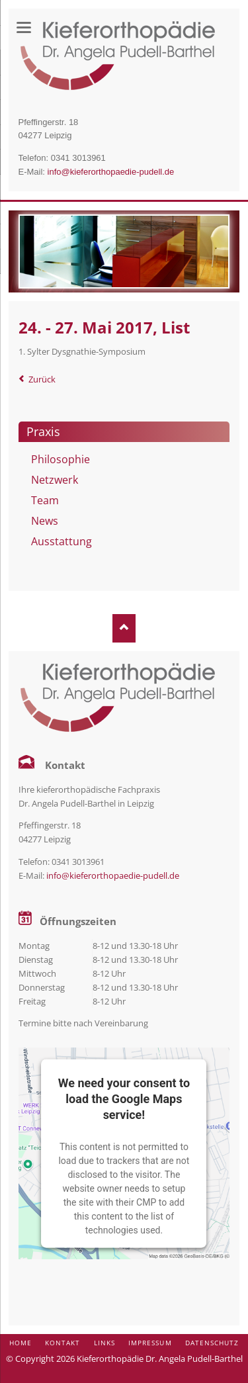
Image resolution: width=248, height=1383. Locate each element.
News (44, 520)
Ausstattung (61, 541)
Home (20, 1342)
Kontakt (62, 1342)
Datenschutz (212, 1342)
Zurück (42, 379)
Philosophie (60, 459)
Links (104, 1342)
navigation (23, 27)
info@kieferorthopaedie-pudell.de (111, 172)
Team (45, 500)
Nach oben (124, 628)
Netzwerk (54, 479)
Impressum (149, 1342)
